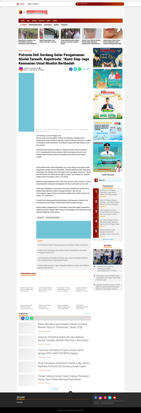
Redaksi (96, 403)
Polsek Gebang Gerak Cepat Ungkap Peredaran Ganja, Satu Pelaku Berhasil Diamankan (63, 378)
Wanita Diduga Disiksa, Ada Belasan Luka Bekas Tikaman (48, 41)
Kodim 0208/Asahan (36, 25)
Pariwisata (48, 25)
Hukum (24, 25)
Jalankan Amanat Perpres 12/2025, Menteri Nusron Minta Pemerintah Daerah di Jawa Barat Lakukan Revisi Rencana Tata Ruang (108, 287)
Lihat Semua (54, 389)
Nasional (101, 180)
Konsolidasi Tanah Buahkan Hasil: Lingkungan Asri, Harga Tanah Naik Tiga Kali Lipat (108, 278)
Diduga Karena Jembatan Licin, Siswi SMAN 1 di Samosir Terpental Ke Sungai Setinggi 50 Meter (27, 42)
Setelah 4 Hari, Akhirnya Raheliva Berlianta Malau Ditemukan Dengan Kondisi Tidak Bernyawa (91, 42)
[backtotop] (70, 393)
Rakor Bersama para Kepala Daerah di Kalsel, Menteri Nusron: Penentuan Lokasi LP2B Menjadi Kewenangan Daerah (62, 327)
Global (55, 20)
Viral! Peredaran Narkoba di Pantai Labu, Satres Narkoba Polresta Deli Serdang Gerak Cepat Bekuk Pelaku (64, 366)
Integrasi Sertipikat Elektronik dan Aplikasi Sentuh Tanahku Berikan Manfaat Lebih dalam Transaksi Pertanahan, (63, 340)
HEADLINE (28, 51)
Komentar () (86, 69)
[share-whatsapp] (79, 69)
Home (22, 4)
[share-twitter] (75, 69)
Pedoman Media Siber (107, 403)
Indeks (22, 20)
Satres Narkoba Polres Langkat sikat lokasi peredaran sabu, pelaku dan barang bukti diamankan (109, 232)
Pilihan (57, 25)
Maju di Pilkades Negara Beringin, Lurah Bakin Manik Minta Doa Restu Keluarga (109, 202)
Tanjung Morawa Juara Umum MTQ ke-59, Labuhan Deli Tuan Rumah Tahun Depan (109, 212)
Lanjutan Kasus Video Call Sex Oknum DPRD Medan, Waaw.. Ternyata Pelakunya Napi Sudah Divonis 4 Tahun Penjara (112, 42)
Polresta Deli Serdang (52, 217)
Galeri (49, 20)
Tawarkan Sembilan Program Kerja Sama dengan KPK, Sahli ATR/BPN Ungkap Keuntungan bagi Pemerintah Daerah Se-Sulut (63, 353)
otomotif (64, 25)
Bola (28, 20)
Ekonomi (41, 20)
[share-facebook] (71, 69)
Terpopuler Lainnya (107, 239)
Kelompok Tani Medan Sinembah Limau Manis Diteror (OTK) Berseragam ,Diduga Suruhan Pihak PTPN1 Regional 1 (110, 192)
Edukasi (34, 20)
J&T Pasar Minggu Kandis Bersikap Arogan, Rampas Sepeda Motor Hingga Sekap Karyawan (109, 222)
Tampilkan (87, 313)
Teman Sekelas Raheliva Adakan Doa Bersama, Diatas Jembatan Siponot (70, 42)
